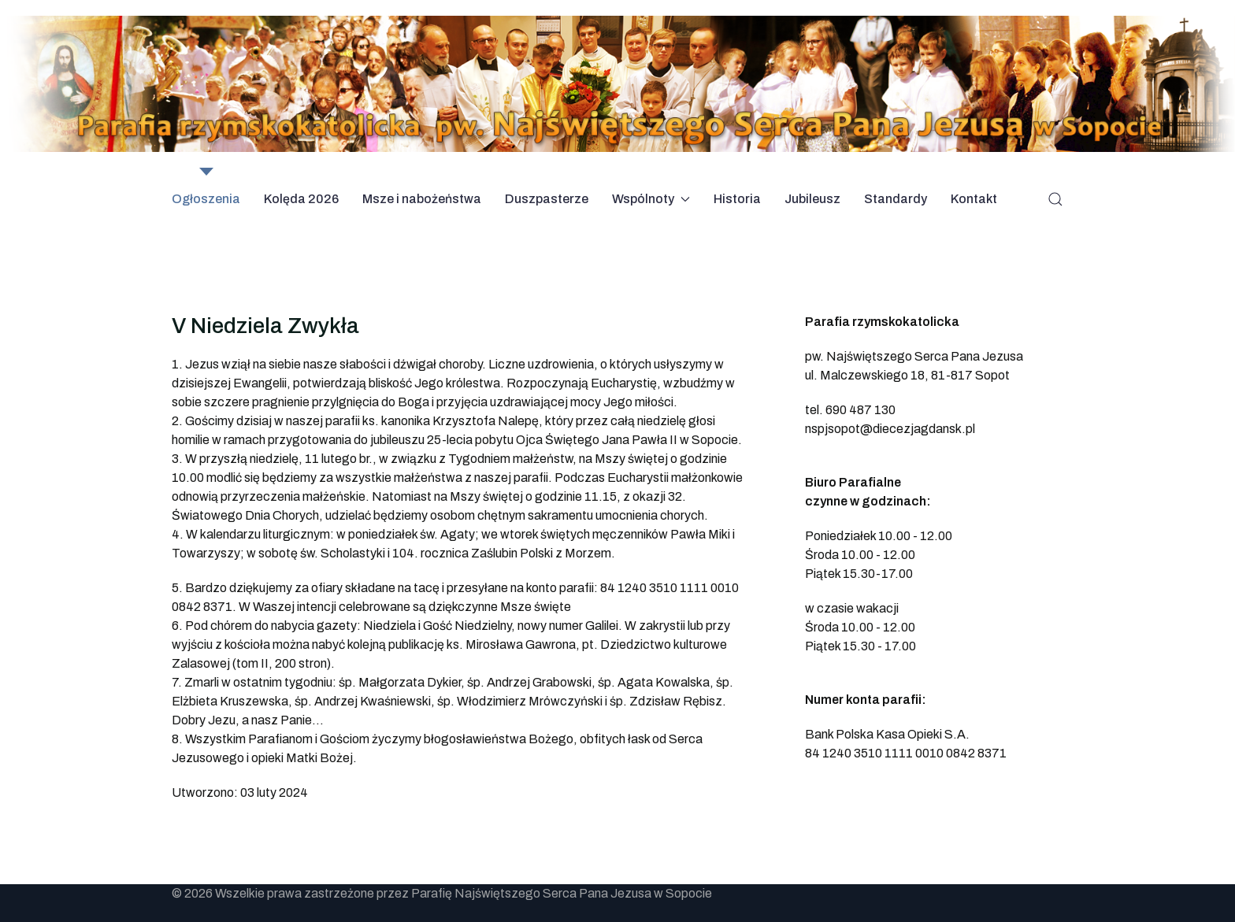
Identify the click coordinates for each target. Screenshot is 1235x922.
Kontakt (974, 199)
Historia (737, 199)
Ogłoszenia (206, 199)
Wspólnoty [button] (651, 199)
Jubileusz (812, 199)
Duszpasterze (546, 199)
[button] (1055, 199)
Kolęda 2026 (301, 199)
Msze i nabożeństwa (421, 199)
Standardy (895, 199)
